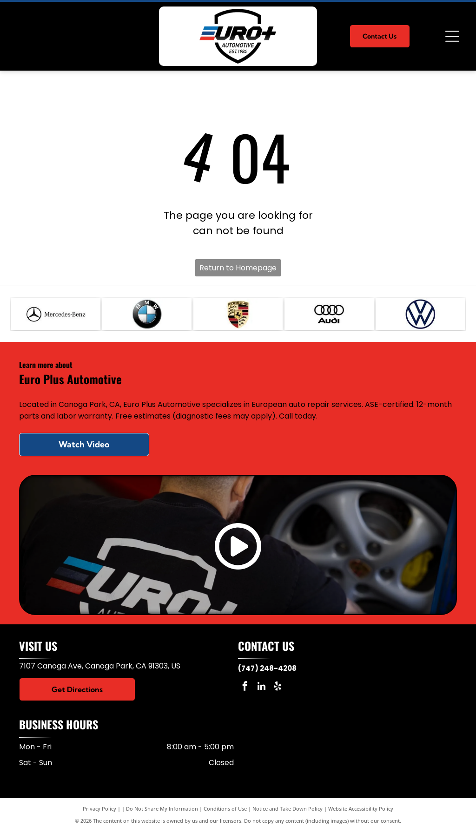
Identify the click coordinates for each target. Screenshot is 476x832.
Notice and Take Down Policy (287, 808)
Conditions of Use (225, 808)
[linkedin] (261, 687)
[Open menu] (452, 36)
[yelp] (277, 687)
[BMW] (147, 314)
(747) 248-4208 (267, 668)
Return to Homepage (238, 267)
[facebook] (245, 687)
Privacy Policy (99, 808)
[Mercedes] (55, 314)
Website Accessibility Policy (360, 808)
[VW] (420, 314)
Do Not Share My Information (162, 808)
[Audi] (329, 314)
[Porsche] (238, 314)
